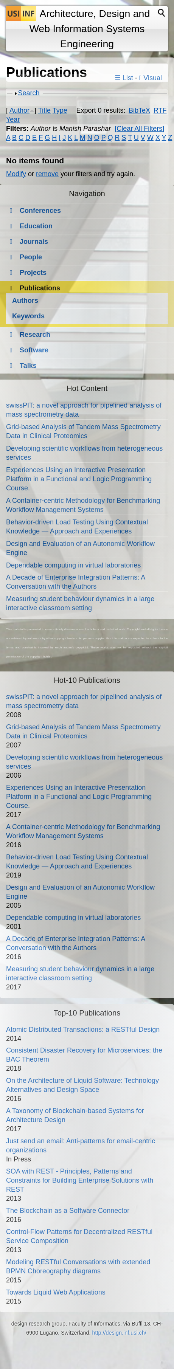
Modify (16, 174)
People (31, 257)
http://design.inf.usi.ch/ (119, 1333)
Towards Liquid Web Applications (56, 1292)
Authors (25, 300)
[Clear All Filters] (139, 128)
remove (47, 174)
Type (60, 110)
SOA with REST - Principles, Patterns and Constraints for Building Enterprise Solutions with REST (79, 1180)
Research (35, 334)
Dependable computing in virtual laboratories (73, 565)
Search (29, 93)
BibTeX (139, 110)
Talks (28, 365)
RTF (160, 110)
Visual (150, 78)
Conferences (40, 210)
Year (13, 119)
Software (34, 350)
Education (36, 226)
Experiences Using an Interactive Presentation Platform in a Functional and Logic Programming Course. (79, 479)
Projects (33, 272)
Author (19, 110)
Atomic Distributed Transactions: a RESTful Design (83, 1029)
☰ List (124, 78)
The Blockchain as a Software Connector (67, 1210)
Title (44, 110)
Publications (40, 288)
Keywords (28, 316)
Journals (34, 241)
